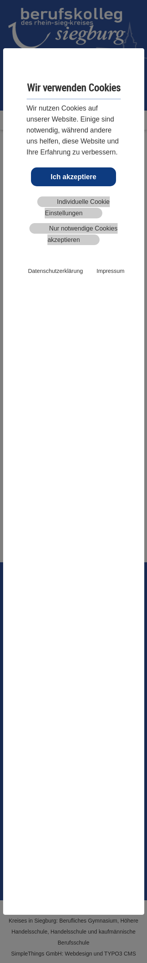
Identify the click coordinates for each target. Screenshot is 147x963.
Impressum (110, 271)
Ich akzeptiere (73, 177)
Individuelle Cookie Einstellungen (77, 207)
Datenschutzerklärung (55, 271)
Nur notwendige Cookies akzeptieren (82, 234)
